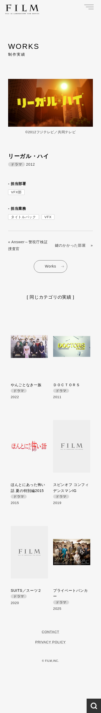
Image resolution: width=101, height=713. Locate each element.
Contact (50, 632)
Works (50, 266)
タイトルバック (23, 217)
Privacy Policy (50, 642)
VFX (48, 217)
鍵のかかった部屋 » (74, 245)
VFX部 (16, 192)
